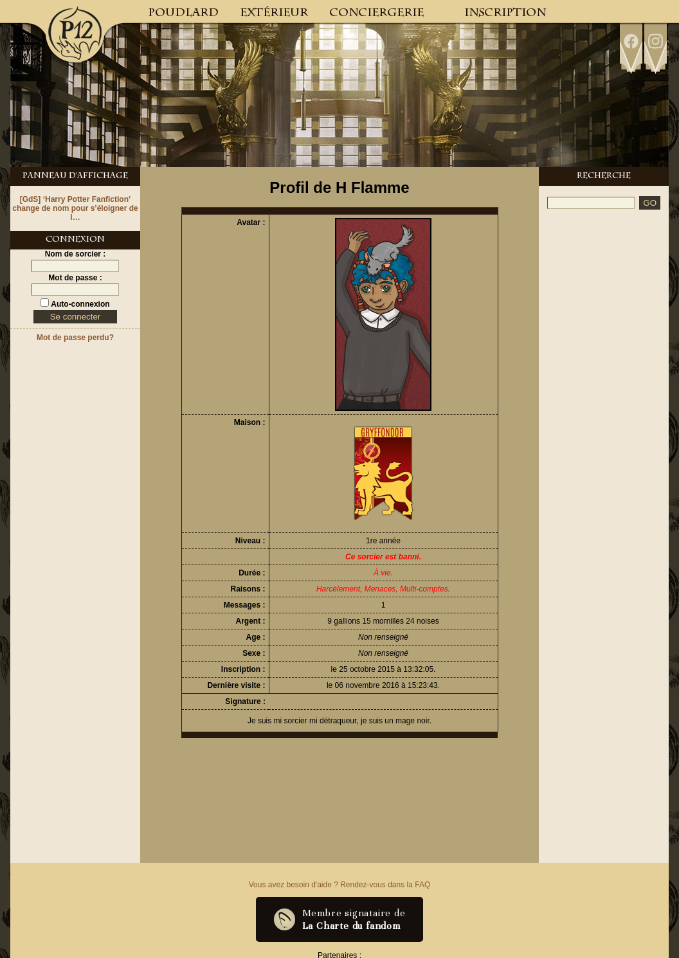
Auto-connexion (79, 304)
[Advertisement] (603, 413)
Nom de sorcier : (75, 253)
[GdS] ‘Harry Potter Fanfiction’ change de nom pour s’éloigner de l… (75, 208)
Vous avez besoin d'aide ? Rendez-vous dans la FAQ (339, 884)
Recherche (604, 177)
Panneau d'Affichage (75, 177)
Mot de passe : (75, 277)
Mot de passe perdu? (75, 337)
